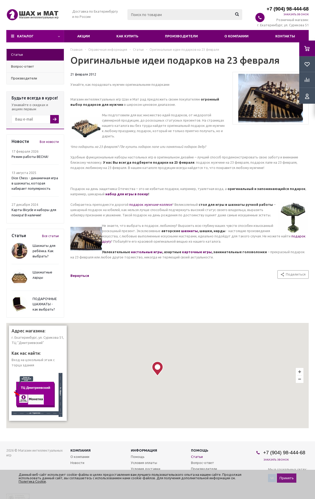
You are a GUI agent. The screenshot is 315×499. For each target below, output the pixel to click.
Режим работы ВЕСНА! (30, 156)
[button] (157, 368)
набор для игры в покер (126, 194)
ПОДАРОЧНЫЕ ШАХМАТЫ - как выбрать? (45, 304)
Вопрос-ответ (202, 463)
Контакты (285, 36)
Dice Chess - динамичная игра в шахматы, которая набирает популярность (35, 183)
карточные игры (197, 252)
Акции (83, 36)
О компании (236, 36)
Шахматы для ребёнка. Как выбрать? (44, 251)
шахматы (189, 231)
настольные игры (146, 252)
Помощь (199, 450)
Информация (144, 450)
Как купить (127, 36)
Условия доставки (145, 469)
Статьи (197, 456)
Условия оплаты (144, 463)
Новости (77, 463)
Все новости (49, 141)
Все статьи (50, 236)
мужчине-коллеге (158, 204)
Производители (181, 36)
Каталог (25, 36)
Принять (287, 478)
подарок (136, 204)
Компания (80, 450)
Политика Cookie (32, 481)
